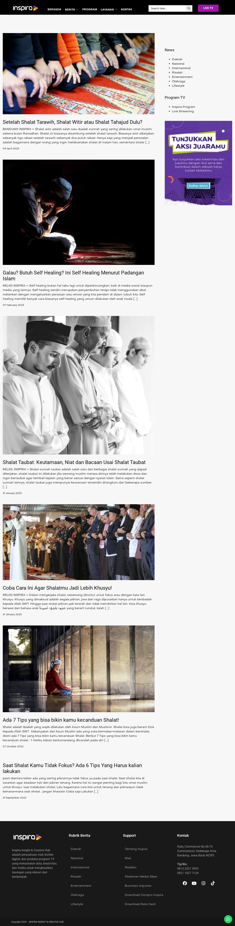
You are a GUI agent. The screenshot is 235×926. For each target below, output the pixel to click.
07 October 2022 (14, 746)
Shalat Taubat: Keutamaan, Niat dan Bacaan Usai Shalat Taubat (74, 462)
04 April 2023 (11, 148)
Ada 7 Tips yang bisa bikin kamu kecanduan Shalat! (61, 720)
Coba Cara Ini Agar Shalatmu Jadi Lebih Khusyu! (57, 588)
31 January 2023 (13, 493)
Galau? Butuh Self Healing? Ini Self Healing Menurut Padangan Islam (73, 276)
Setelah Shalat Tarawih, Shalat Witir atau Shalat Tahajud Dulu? (72, 122)
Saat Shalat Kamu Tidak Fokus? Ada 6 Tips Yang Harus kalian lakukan (72, 768)
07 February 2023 (14, 305)
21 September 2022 (15, 797)
